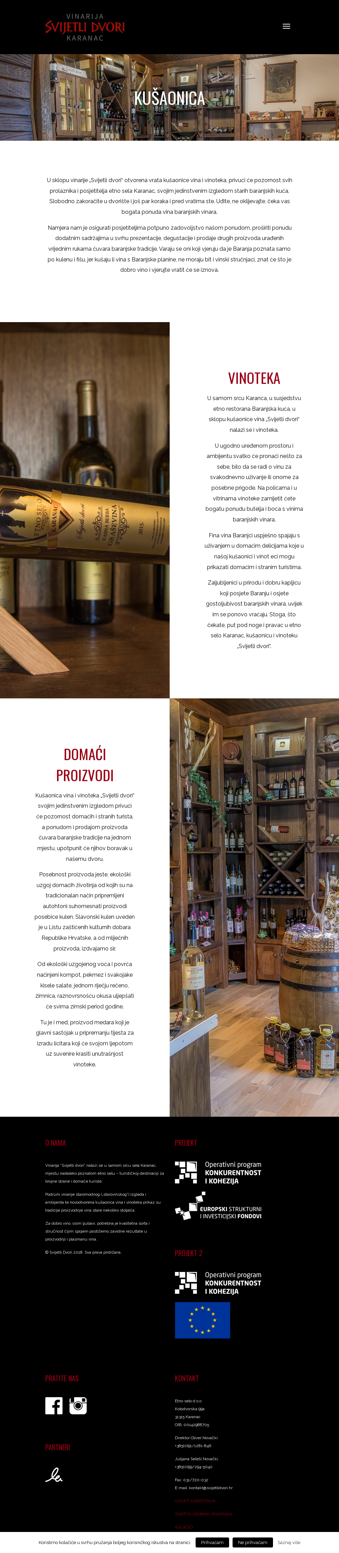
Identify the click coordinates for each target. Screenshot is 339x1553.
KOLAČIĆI (184, 1529)
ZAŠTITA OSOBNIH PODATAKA (203, 1516)
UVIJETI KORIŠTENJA (195, 1503)
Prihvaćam (212, 1542)
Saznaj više (288, 1542)
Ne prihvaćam (252, 1542)
